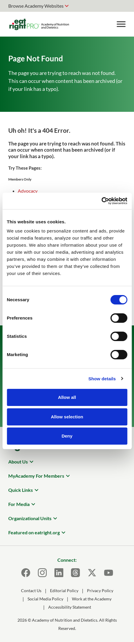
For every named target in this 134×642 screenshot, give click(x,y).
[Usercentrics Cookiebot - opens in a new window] (101, 201)
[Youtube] (108, 572)
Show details (102, 378)
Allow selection (67, 416)
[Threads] (75, 572)
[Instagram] (42, 572)
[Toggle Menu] (121, 24)
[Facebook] (26, 572)
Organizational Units (29, 518)
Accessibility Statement (69, 607)
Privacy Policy (100, 590)
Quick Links (20, 490)
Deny (67, 435)
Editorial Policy (64, 590)
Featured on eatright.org (34, 532)
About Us (18, 461)
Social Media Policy (45, 598)
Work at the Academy (92, 598)
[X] (92, 572)
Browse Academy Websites (36, 6)
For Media (19, 504)
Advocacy (28, 191)
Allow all (67, 397)
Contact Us (31, 590)
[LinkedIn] (59, 572)
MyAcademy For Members (36, 476)
